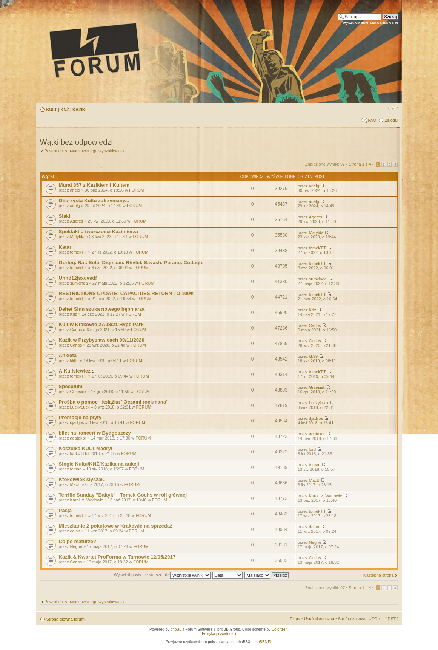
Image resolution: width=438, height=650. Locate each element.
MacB (75, 484)
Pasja (65, 510)
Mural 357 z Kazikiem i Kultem (94, 185)
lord (73, 453)
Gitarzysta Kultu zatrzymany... (94, 200)
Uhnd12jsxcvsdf (78, 278)
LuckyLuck (79, 407)
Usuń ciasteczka (319, 618)
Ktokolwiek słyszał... (83, 479)
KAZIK (78, 109)
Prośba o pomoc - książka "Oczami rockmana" (114, 402)
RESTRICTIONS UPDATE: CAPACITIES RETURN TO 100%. (127, 293)
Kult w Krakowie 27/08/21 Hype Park (101, 324)
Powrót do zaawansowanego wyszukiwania (84, 151)
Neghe (76, 546)
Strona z (360, 164)
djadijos (77, 422)
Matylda (77, 236)
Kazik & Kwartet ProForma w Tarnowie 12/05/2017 (117, 557)
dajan (75, 531)
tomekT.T (78, 252)
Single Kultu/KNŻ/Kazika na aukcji (99, 464)
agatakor (78, 438)
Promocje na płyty (80, 417)
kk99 (74, 360)
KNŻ (64, 109)
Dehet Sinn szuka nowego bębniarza (102, 309)
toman (75, 469)
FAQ (372, 120)
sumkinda (79, 283)
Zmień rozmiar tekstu (392, 108)
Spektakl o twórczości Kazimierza (98, 231)
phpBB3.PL (263, 642)
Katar (65, 247)
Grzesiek (78, 391)
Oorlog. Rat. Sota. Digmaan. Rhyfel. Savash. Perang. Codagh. (131, 262)
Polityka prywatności (219, 633)
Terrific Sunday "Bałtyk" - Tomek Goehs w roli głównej (123, 495)
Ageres (76, 221)
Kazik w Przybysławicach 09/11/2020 (101, 340)
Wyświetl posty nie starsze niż (162, 575)
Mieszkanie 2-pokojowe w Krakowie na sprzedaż (115, 526)
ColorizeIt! (280, 629)
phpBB (176, 629)
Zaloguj (391, 120)
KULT (51, 109)
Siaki (65, 216)
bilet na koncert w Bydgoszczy (95, 433)
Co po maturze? (78, 541)
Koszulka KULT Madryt (86, 448)
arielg (75, 190)
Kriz (73, 314)
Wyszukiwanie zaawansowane (370, 22)
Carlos (76, 329)
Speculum (71, 386)
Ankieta (68, 355)
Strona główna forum (65, 619)
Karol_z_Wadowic (86, 500)
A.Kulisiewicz (75, 371)
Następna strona (378, 575)
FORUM (136, 190)
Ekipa (295, 618)
